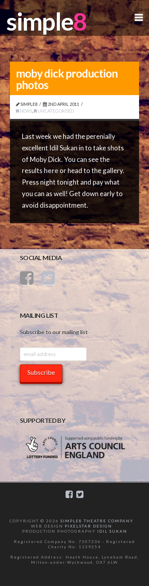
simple (39, 21)
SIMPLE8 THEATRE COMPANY (97, 520)
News (24, 110)
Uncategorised (54, 110)
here (51, 170)
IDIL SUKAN (112, 531)
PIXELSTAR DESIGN (88, 526)
